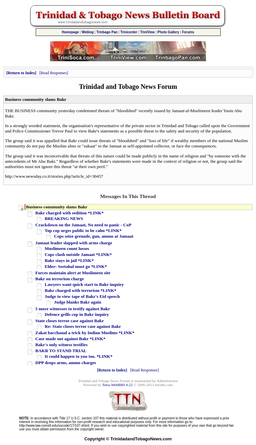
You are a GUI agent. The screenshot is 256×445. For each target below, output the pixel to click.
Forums (188, 32)
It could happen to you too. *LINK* (78, 356)
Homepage (70, 32)
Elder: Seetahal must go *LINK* (76, 266)
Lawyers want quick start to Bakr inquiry (84, 284)
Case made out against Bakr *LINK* (70, 338)
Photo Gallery (168, 32)
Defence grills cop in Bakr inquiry (77, 314)
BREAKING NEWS (64, 218)
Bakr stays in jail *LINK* (69, 260)
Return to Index (21, 73)
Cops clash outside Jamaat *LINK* (78, 254)
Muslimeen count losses (67, 248)
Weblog (88, 32)
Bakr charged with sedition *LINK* (69, 212)
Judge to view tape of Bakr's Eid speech (82, 296)
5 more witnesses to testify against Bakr (72, 308)
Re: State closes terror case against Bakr (83, 326)
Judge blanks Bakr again (77, 302)
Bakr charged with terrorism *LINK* (80, 290)
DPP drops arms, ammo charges (65, 362)
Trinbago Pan (106, 32)
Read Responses (54, 73)
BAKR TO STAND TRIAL (60, 350)
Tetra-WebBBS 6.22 (117, 385)
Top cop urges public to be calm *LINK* (83, 230)
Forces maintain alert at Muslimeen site (72, 272)
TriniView (147, 32)
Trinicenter (128, 32)
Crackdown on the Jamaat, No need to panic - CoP (83, 224)
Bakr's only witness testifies (61, 344)
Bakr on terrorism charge (59, 278)
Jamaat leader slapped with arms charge (73, 242)
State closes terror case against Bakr (69, 320)
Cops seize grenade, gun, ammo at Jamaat (93, 236)
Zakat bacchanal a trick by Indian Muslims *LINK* (84, 332)
